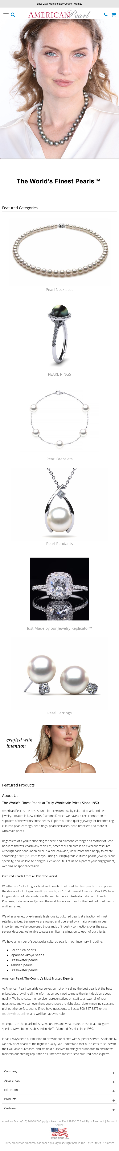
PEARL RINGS (59, 374)
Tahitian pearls (84, 886)
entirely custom (27, 856)
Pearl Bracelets (59, 458)
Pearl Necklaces (59, 289)
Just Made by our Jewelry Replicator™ (59, 628)
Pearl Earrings (59, 712)
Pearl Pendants (59, 543)
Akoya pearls (47, 891)
